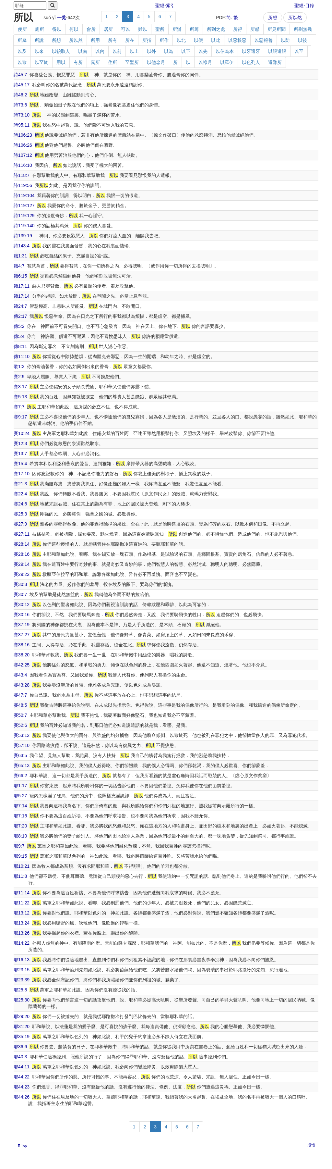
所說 (39, 40)
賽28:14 (22, 544)
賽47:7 (20, 695)
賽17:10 (22, 473)
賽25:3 (20, 513)
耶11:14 (22, 892)
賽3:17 (20, 386)
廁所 (39, 29)
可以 (125, 29)
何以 (73, 29)
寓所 (95, 62)
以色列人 (251, 62)
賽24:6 (20, 503)
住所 (112, 62)
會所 (91, 29)
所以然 (295, 17)
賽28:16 (22, 554)
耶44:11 (22, 1066)
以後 (302, 40)
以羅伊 (227, 62)
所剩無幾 (303, 29)
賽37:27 (22, 634)
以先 (203, 51)
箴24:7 (20, 306)
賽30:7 (20, 594)
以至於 (41, 62)
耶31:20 (22, 1026)
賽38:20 (22, 654)
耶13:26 (22, 933)
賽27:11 (22, 534)
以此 (215, 40)
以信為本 (225, 51)
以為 (168, 51)
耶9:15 (20, 856)
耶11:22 (22, 902)
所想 (272, 17)
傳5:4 (19, 336)
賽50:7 (20, 715)
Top (24, 1145)
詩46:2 (20, 94)
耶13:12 (22, 912)
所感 (254, 29)
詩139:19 (23, 235)
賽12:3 (20, 443)
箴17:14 (22, 296)
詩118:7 (22, 175)
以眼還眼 (277, 51)
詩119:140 (24, 225)
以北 (181, 40)
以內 (99, 51)
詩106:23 (23, 135)
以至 (298, 51)
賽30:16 (22, 614)
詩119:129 (24, 215)
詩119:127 (24, 205)
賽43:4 (20, 675)
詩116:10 (23, 165)
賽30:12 (22, 604)
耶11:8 (20, 876)
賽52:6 (20, 725)
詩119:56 (23, 185)
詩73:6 (20, 104)
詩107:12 (23, 155)
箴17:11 (22, 286)
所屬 (22, 40)
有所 (78, 62)
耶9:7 (19, 846)
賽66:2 (20, 775)
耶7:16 (20, 815)
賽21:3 (20, 483)
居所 (108, 29)
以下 (185, 51)
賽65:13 (22, 765)
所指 (146, 40)
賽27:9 (20, 524)
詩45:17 (22, 84)
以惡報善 (264, 40)
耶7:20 (20, 825)
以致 (22, 62)
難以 (142, 29)
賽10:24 (22, 433)
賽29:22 (22, 574)
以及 (22, 51)
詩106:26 (23, 145)
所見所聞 (276, 29)
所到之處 (216, 29)
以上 (134, 51)
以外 (151, 51)
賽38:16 (22, 644)
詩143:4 (22, 245)
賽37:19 (22, 624)
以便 (198, 40)
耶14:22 (22, 943)
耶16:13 (22, 959)
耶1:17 (20, 785)
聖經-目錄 (304, 5)
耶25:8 (20, 989)
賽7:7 (19, 406)
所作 (164, 40)
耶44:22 (22, 1076)
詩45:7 (20, 74)
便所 (22, 29)
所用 (95, 40)
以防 (285, 40)
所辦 (177, 29)
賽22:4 (20, 493)
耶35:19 (22, 1036)
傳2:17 (20, 316)
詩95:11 (22, 125)
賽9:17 (20, 416)
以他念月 (156, 62)
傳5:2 (19, 326)
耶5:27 (20, 795)
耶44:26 (22, 1097)
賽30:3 (20, 584)
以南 (82, 51)
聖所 (159, 29)
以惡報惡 (237, 40)
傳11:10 (22, 356)
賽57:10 (22, 745)
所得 (237, 29)
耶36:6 (20, 1046)
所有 (112, 40)
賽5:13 (20, 396)
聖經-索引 (165, 5)
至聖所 (132, 62)
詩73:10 (22, 115)
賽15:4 (20, 463)
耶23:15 (22, 969)
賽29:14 (22, 564)
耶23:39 (22, 979)
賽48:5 (20, 705)
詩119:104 (24, 195)
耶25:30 (22, 999)
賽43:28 (22, 685)
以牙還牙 (251, 51)
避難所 (275, 62)
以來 (39, 51)
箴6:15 (20, 276)
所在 (129, 40)
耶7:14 (20, 805)
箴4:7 (19, 265)
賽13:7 (20, 453)
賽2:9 (19, 376)
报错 (311, 1145)
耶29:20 (22, 1016)
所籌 (194, 29)
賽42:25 (22, 664)
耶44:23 (22, 1086)
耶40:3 (20, 1056)
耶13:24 (22, 923)
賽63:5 (20, 755)
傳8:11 (20, 346)
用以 (60, 62)
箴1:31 (20, 255)
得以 (56, 29)
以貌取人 (61, 51)
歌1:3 (19, 366)
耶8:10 (20, 836)
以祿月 (205, 62)
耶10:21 (22, 866)
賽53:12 (22, 735)
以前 (117, 51)
